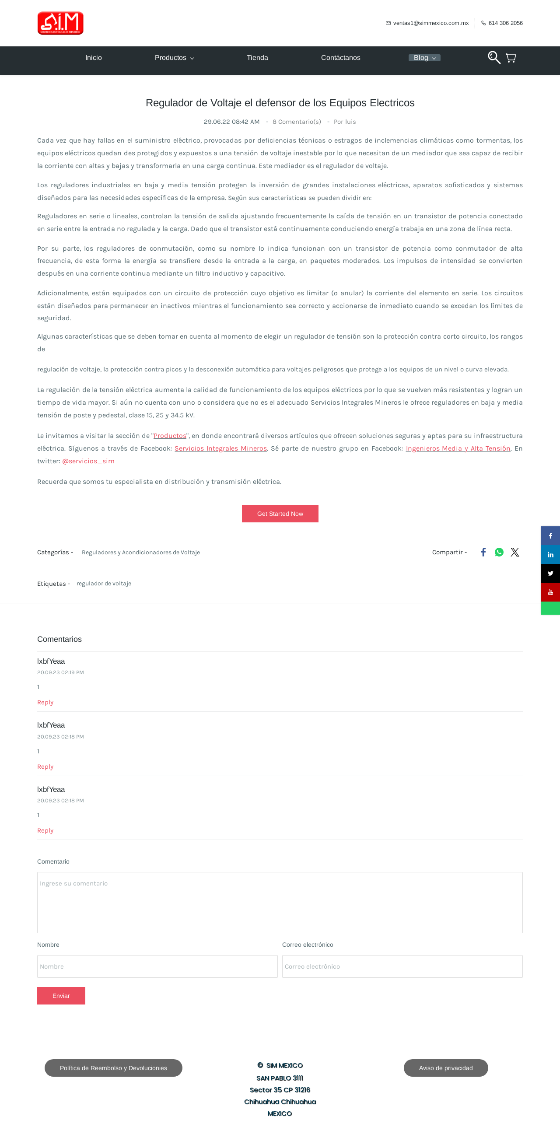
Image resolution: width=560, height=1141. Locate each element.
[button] (280, 513)
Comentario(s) (298, 122)
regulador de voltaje (104, 583)
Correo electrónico (307, 944)
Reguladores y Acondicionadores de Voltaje (141, 552)
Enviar (61, 995)
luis (350, 122)
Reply (45, 702)
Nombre (48, 944)
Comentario (53, 861)
